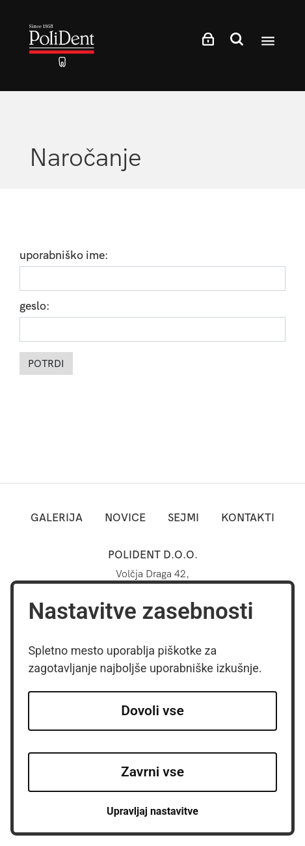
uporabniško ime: (64, 256)
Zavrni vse (152, 772)
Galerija (57, 518)
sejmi (183, 518)
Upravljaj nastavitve (152, 811)
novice (125, 518)
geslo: (34, 306)
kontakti (247, 518)
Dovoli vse (152, 710)
